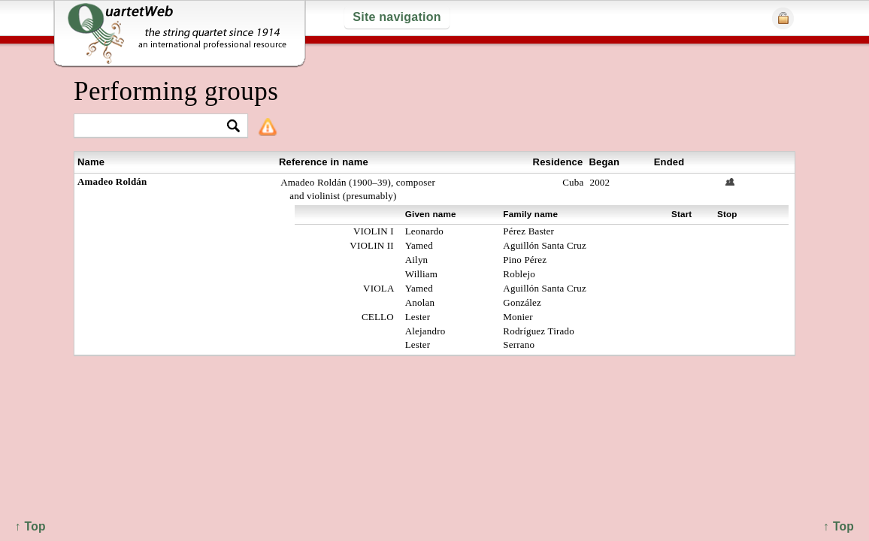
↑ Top (838, 526)
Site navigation (397, 17)
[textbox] (154, 126)
